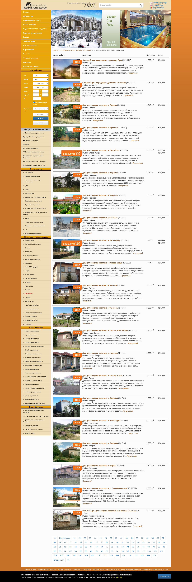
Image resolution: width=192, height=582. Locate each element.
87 (81, 551)
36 (158, 538)
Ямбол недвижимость (32, 399)
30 (127, 538)
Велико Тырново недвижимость (35, 388)
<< (55, 538)
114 (123, 556)
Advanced (41, 123)
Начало (26, 12)
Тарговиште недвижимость (33, 380)
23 (90, 538)
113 (117, 556)
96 (128, 551)
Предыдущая (64, 538)
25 (101, 538)
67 (91, 547)
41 (70, 542)
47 (102, 542)
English (158, 3)
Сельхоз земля (29, 193)
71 (112, 547)
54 (138, 542)
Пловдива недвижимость (33, 357)
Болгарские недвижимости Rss (34, 165)
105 (67, 556)
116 (136, 556)
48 (107, 542)
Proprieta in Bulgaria (64, 569)
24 (95, 538)
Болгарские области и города (110, 569)
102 (161, 551)
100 (149, 551)
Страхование (28, 50)
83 (60, 551)
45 (91, 542)
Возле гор (28, 324)
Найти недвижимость (31, 148)
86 (76, 551)
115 (129, 556)
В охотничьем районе (32, 309)
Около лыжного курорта (32, 259)
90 (97, 551)
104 (61, 556)
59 (164, 542)
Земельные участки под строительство (31, 181)
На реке (27, 290)
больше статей (29, 433)
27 (111, 538)
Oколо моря (28, 251)
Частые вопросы (30, 45)
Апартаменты (29, 172)
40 (65, 542)
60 (55, 547)
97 (133, 551)
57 (154, 542)
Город (26, 79)
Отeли (27, 218)
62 (65, 547)
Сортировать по (27, 110)
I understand (165, 576)
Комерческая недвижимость (34, 222)
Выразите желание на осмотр (33, 152)
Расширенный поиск (31, 20)
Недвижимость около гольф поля (35, 208)
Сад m (26, 94)
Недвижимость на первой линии (35, 197)
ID (24, 99)
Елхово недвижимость (32, 342)
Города (26, 37)
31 (132, 538)
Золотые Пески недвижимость (34, 346)
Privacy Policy (116, 577)
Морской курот (29, 240)
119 (154, 556)
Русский (156, 5)
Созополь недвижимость (33, 373)
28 (116, 538)
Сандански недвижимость (33, 365)
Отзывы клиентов (30, 58)
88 (86, 551)
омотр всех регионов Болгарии (35, 403)
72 (117, 547)
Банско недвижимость (32, 331)
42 (76, 542)
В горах (27, 271)
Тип (25, 75)
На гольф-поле (29, 274)
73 (123, 547)
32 (137, 538)
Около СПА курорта (31, 267)
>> (68, 560)
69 (102, 547)
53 (133, 542)
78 (149, 547)
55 (143, 542)
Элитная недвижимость (32, 176)
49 (112, 542)
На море (27, 248)
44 (86, 542)
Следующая (59, 560)
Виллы (27, 189)
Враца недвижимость (32, 396)
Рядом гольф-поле (31, 278)
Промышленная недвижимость (35, 226)
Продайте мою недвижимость (34, 137)
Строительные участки (32, 205)
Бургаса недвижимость (32, 338)
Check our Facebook (30, 140)
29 (121, 538)
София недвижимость (32, 369)
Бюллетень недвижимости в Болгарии (33, 157)
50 (117, 542)
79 (154, 547)
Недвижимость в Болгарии (47, 569)
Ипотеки (26, 54)
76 (138, 547)
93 (112, 551)
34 (147, 538)
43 (81, 542)
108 (86, 556)
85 (70, 551)
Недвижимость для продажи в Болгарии (81, 3)
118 (148, 556)
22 (85, 538)
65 (81, 547)
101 (155, 551)
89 (91, 551)
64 (76, 547)
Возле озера (29, 286)
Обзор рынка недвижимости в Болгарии (33, 411)
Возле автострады (31, 316)
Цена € (26, 91)
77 (143, 547)
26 (106, 538)
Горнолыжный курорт (32, 255)
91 (102, 551)
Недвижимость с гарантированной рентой (35, 213)
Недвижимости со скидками (35, 29)
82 (55, 551)
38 (55, 542)
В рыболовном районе (32, 305)
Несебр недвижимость (32, 350)
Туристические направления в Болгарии (33, 421)
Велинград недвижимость (33, 392)
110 (98, 556)
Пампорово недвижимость (33, 354)
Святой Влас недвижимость (34, 361)
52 (128, 542)
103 (55, 556)
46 (97, 542)
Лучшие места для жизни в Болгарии (37, 416)
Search (41, 118)
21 (80, 538)
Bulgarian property (30, 569)
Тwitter (26, 144)
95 (123, 551)
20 (74, 538)
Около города (29, 301)
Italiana (157, 8)
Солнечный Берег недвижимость (35, 376)
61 (60, 547)
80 (159, 547)
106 (73, 556)
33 (142, 538)
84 (65, 551)
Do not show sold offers (40, 103)
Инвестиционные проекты (33, 201)
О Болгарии (28, 16)
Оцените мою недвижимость (33, 133)
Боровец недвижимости (32, 335)
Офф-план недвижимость (33, 233)
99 (143, 551)
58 (159, 542)
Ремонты (27, 62)
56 (149, 542)
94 (117, 551)
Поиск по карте (29, 25)
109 (92, 556)
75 (133, 547)
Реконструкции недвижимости (131, 569)
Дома (26, 185)
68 (97, 547)
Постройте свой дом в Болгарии (34, 161)
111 (105, 556)
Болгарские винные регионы (34, 429)
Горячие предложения (32, 33)
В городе (27, 297)
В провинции (29, 293)
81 (164, 547)
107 (80, 556)
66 (86, 547)
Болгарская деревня (31, 425)
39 (60, 542)
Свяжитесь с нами (31, 66)
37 (163, 538)
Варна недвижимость (32, 384)
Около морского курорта (33, 244)
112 (111, 556)
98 (138, 551)
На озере (28, 282)
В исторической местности (33, 313)
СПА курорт (28, 263)
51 (123, 542)
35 (153, 538)
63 (70, 547)
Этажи (26, 87)
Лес (26, 229)
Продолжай (132, 73)
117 (142, 556)
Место (26, 83)
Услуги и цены (29, 41)
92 (107, 551)
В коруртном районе (31, 320)
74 (128, 547)
